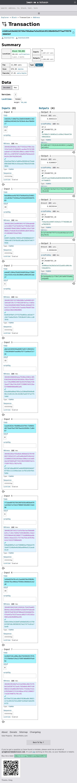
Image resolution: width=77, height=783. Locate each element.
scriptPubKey (46, 124)
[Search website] (38, 8)
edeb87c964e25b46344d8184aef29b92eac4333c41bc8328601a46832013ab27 (19, 274)
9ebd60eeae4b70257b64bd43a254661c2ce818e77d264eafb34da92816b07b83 (19, 198)
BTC (50, 115)
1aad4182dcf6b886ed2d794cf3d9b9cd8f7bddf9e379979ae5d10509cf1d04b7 (19, 428)
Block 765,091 (18, 51)
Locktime (6, 99)
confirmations (24, 54)
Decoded (6, 88)
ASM (13, 143)
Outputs (44, 108)
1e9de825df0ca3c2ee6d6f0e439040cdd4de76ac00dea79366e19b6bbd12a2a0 (19, 581)
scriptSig (7, 135)
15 (5, 361)
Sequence (7, 173)
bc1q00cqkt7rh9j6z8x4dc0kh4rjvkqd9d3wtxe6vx (56, 146)
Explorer (5, 17)
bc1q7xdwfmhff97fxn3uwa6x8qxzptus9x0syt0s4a (56, 234)
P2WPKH (11, 169)
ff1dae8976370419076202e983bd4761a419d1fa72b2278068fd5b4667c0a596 (19, 505)
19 (5, 207)
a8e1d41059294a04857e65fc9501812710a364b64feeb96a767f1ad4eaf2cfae (19, 351)
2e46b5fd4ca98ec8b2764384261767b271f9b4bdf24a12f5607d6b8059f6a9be (19, 658)
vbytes (21, 69)
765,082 (24, 102)
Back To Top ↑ (38, 742)
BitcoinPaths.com (21, 736)
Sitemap (23, 732)
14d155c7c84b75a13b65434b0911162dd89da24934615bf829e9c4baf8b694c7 (19, 121)
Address (36, 17)
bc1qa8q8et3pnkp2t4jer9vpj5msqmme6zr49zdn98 (56, 190)
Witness (7, 143)
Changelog (35, 732)
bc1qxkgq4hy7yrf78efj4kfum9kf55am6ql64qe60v (56, 277)
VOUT (6, 127)
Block (14, 17)
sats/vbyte (21, 73)
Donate (13, 732)
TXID (5, 115)
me (33, 752)
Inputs (6, 108)
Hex (15, 88)
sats (54, 115)
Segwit (39, 65)
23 (5, 130)
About (5, 732)
